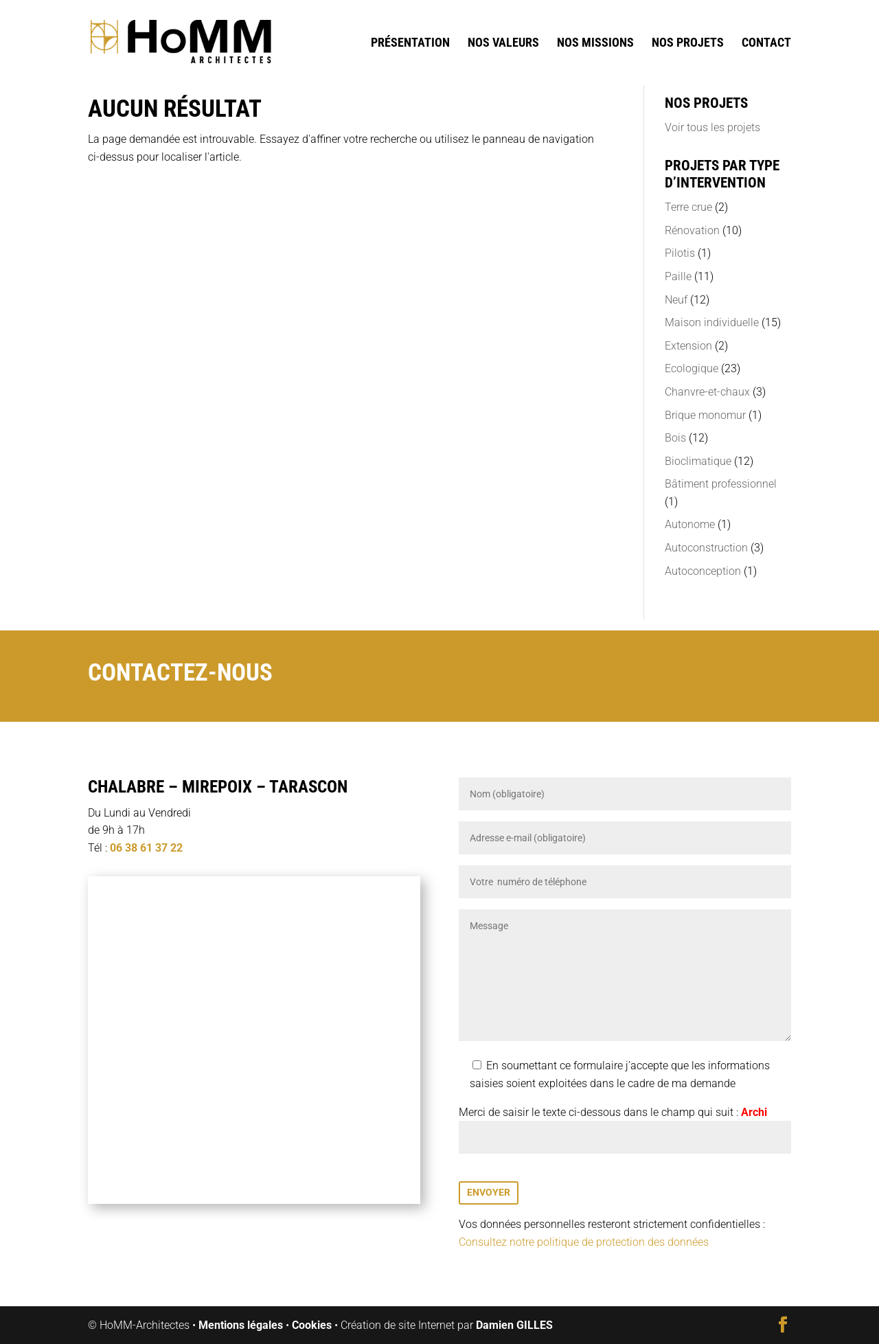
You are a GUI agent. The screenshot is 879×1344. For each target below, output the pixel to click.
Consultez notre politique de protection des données (584, 1242)
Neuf (676, 299)
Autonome (690, 524)
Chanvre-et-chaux (707, 391)
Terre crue (688, 207)
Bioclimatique (698, 461)
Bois (675, 437)
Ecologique (691, 368)
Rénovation (692, 230)
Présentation (410, 43)
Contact (766, 43)
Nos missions (595, 43)
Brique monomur (705, 415)
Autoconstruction (706, 547)
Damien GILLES (514, 1325)
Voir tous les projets (712, 127)
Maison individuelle (712, 322)
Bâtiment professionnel (721, 483)
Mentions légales (240, 1325)
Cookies (312, 1325)
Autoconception (703, 571)
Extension (688, 345)
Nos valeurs (503, 43)
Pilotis (680, 253)
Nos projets (688, 43)
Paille (678, 276)
